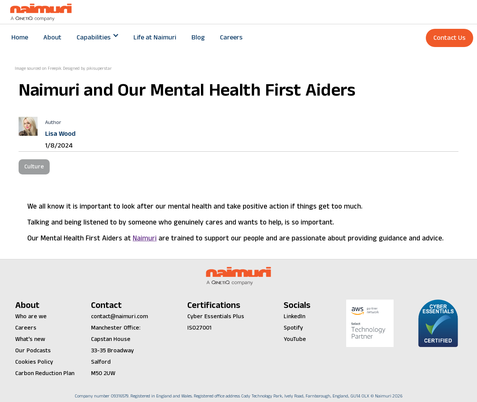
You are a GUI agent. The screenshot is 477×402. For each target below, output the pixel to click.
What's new (30, 339)
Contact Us (449, 37)
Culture (34, 166)
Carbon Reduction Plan (44, 373)
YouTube (295, 339)
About (52, 37)
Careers (231, 37)
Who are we (31, 316)
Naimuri (145, 238)
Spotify (293, 327)
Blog (198, 37)
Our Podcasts (33, 350)
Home (19, 37)
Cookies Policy (34, 362)
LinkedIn (294, 316)
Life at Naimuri (154, 37)
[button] (97, 37)
